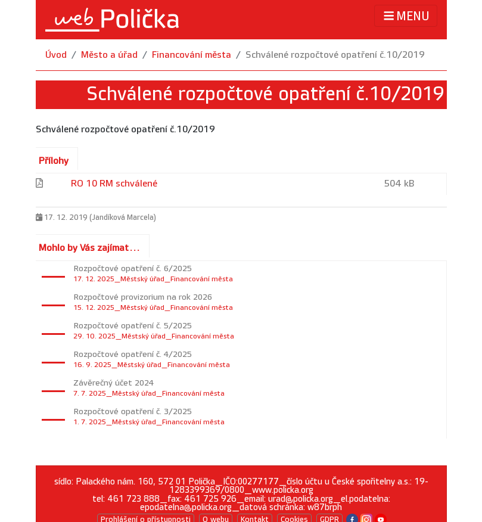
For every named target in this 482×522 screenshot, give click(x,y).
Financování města (191, 55)
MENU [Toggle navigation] (405, 16)
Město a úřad (109, 55)
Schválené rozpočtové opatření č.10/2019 (335, 55)
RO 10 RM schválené (114, 183)
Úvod (56, 55)
